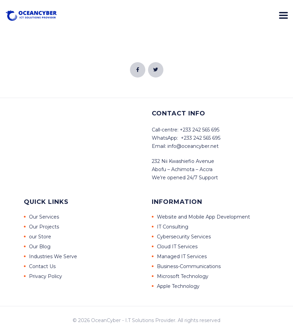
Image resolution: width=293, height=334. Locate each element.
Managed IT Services (182, 256)
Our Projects (44, 226)
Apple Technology (178, 286)
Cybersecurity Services (184, 236)
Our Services (44, 217)
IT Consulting (172, 226)
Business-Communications (189, 266)
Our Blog (39, 246)
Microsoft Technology (182, 276)
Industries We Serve (53, 256)
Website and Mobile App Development (203, 217)
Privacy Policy (45, 276)
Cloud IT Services (177, 246)
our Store (40, 236)
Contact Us (42, 266)
